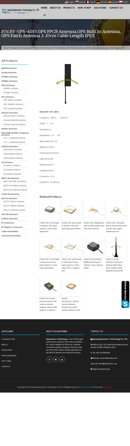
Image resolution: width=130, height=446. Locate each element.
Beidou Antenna (9, 129)
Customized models (11, 236)
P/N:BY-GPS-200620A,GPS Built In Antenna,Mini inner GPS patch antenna (94, 226)
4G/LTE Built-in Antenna (13, 201)
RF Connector (7, 223)
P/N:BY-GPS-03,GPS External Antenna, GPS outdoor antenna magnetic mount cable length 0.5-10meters (48, 304)
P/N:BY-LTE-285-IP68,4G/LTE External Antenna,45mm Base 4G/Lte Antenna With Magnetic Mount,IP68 (114, 265)
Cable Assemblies (9, 231)
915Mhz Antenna (10, 93)
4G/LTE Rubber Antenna (13, 206)
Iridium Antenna (9, 218)
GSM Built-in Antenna (12, 149)
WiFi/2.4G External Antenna (15, 190)
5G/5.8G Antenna (9, 214)
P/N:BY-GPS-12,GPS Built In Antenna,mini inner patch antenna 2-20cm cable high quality (49, 263)
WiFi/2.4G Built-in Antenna (14, 181)
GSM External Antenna (13, 158)
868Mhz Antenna (10, 88)
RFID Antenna (8, 85)
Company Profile (8, 339)
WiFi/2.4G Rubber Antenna (14, 185)
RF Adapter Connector (12, 227)
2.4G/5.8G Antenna (10, 194)
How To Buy (84, 7)
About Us (55, 7)
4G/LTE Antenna (9, 198)
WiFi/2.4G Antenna (10, 178)
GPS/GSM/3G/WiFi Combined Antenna (14, 134)
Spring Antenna (8, 72)
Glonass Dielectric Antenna (14, 120)
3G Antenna (7, 162)
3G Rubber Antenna (11, 170)
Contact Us (116, 7)
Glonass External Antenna (14, 124)
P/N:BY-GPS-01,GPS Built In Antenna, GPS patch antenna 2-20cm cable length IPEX (49, 227)
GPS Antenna (25, 48)
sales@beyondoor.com (13, 2)
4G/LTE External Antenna (14, 210)
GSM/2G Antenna (9, 146)
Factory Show (7, 350)
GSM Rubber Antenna (12, 154)
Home (44, 7)
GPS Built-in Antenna (12, 100)
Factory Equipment (9, 355)
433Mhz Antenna (9, 81)
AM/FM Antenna (9, 68)
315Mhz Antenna (9, 77)
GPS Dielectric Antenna (13, 104)
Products (69, 7)
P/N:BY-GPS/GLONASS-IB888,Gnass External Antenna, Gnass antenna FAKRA (93, 263)
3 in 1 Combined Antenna (14, 142)
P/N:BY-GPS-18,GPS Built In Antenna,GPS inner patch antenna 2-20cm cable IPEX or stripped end (71, 265)
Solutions (100, 7)
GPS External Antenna (12, 108)
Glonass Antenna (9, 113)
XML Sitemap (86, 387)
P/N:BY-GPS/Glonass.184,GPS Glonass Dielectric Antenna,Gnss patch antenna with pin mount (71, 304)
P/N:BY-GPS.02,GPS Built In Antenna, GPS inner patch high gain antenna (71, 226)
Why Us (4, 344)
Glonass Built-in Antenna (13, 116)
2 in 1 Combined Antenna (14, 138)
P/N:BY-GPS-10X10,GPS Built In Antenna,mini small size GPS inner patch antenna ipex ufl (116, 227)
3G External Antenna (12, 174)
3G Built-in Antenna (11, 165)
